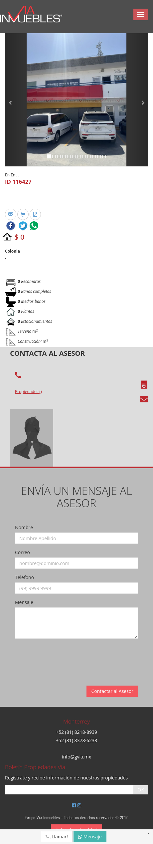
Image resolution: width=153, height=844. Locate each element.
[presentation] (65, 657)
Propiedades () (28, 391)
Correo (22, 552)
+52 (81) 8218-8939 (76, 732)
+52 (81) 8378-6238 (76, 740)
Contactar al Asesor (112, 691)
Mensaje (24, 602)
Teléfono (24, 577)
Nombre (24, 527)
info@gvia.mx (76, 756)
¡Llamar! (57, 836)
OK (141, 789)
